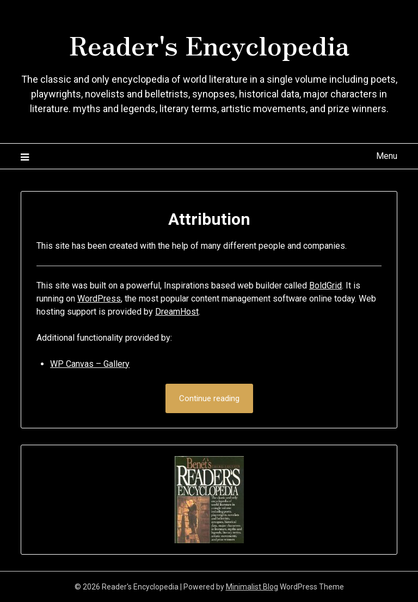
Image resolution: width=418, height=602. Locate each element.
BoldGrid (325, 285)
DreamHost (177, 311)
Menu (386, 156)
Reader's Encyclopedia (209, 44)
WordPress (99, 298)
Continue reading (209, 398)
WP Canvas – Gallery (90, 364)
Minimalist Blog (252, 586)
